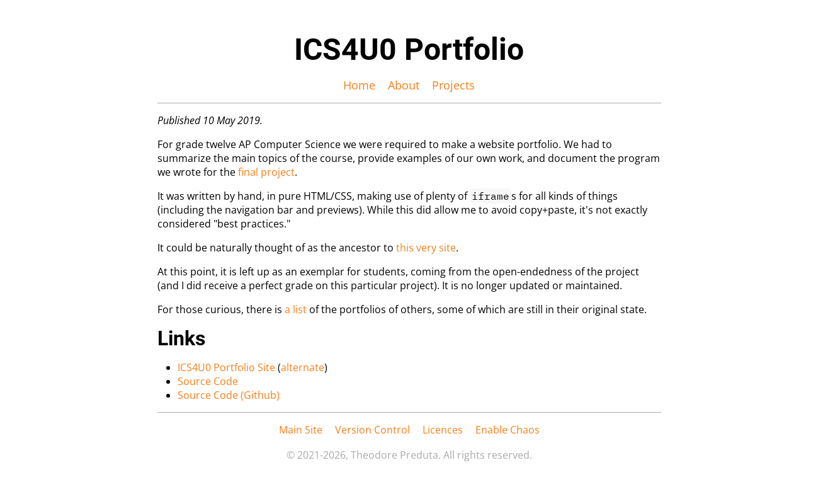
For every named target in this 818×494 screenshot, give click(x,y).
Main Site (300, 430)
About (403, 85)
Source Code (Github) (229, 395)
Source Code (208, 381)
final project (266, 172)
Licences (443, 430)
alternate (302, 367)
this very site (426, 248)
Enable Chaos (507, 430)
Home (359, 85)
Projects (453, 85)
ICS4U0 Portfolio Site (226, 367)
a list (296, 309)
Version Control (372, 430)
